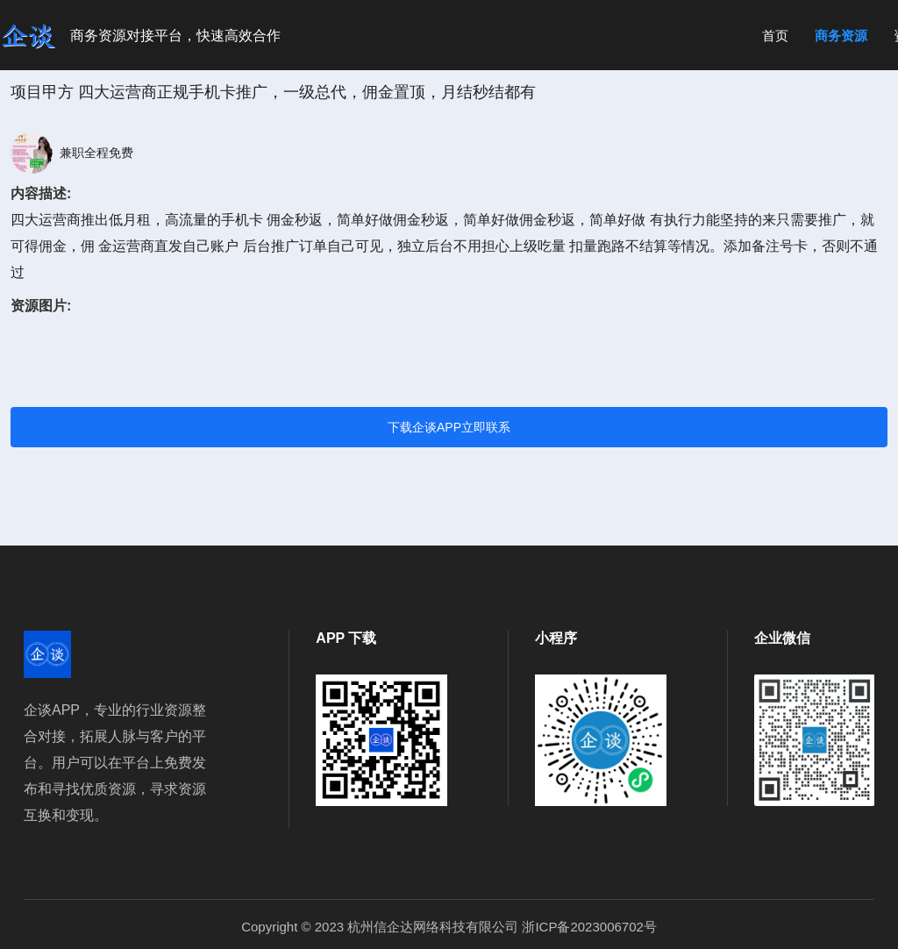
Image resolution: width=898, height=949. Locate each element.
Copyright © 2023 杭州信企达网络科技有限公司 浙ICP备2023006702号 (449, 926)
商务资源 (841, 35)
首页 (775, 35)
